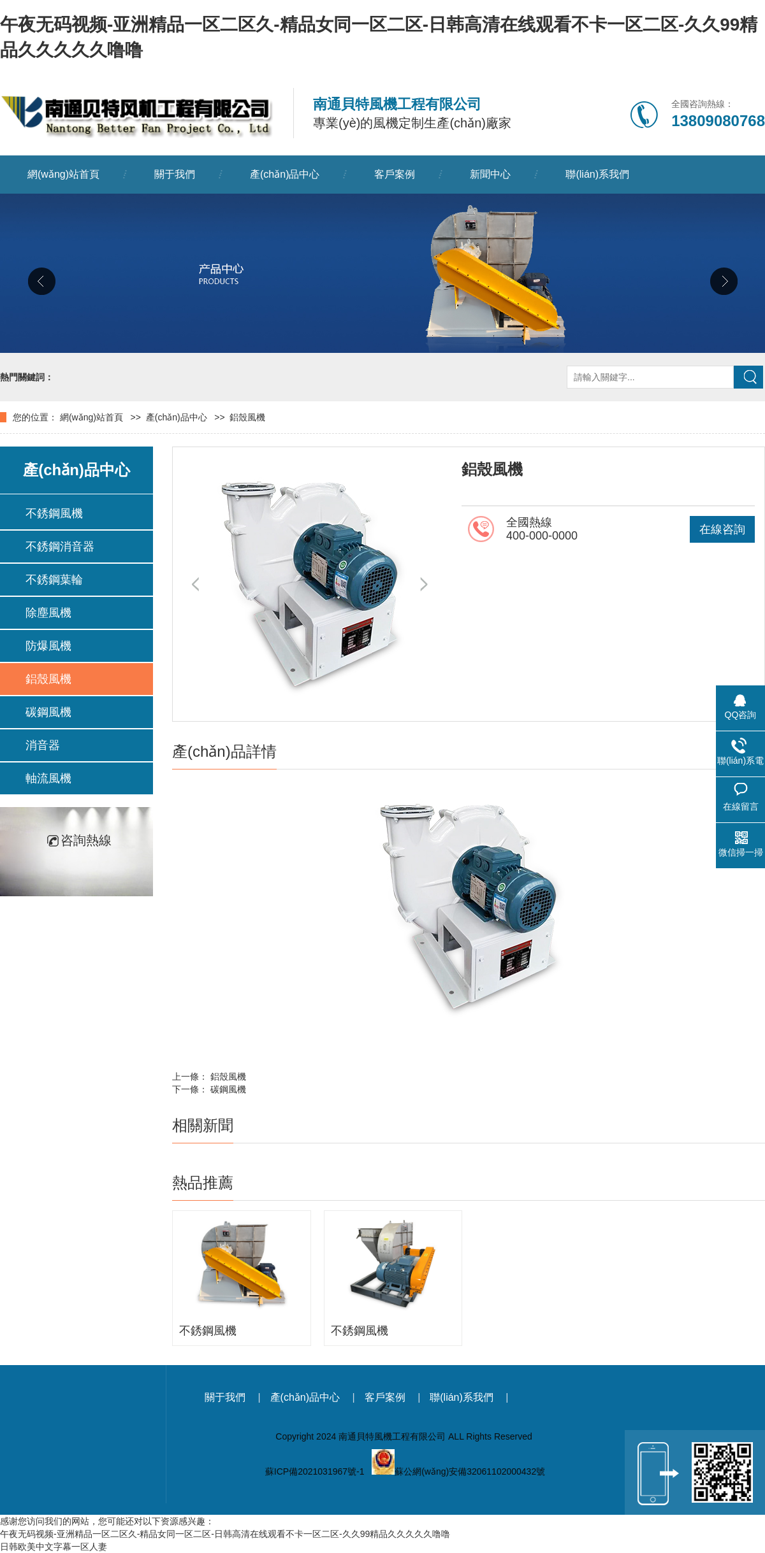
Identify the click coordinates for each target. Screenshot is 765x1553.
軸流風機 (48, 778)
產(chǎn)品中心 (284, 174)
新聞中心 (490, 174)
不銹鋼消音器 (60, 546)
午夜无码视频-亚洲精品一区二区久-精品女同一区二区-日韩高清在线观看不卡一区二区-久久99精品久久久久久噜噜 (225, 1534)
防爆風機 (48, 646)
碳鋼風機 (48, 712)
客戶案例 (394, 174)
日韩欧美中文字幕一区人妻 (53, 1547)
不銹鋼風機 (54, 513)
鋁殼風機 (247, 417)
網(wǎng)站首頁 (63, 174)
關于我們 (174, 174)
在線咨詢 (722, 529)
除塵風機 (48, 612)
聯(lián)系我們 (597, 174)
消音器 (43, 745)
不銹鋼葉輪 (54, 579)
